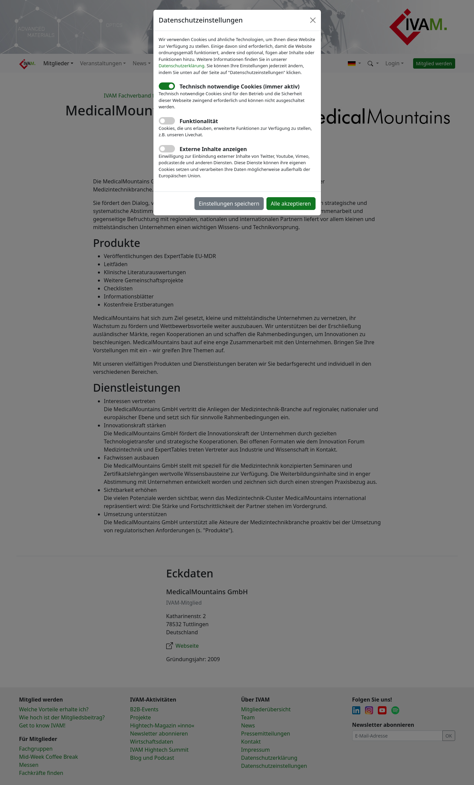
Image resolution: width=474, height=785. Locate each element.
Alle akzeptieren (291, 203)
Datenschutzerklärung (182, 66)
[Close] (312, 20)
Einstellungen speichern (229, 203)
